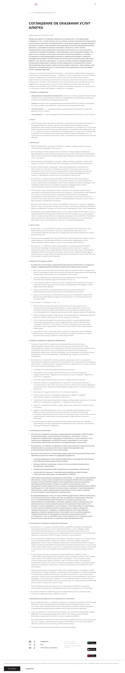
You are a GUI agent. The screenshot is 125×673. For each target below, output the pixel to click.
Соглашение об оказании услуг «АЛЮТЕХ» (73, 646)
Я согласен (12, 669)
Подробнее (29, 669)
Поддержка (45, 641)
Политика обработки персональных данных (70, 642)
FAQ (42, 645)
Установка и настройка (49, 648)
